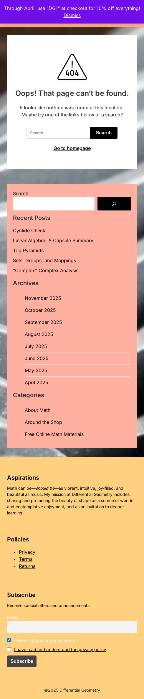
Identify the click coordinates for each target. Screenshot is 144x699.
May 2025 (36, 370)
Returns (27, 566)
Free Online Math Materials (54, 434)
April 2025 (36, 382)
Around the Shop (43, 422)
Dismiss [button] (72, 15)
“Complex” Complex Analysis (45, 270)
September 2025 (43, 322)
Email (12, 617)
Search (21, 193)
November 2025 (43, 298)
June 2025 (37, 358)
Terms (25, 559)
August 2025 (39, 334)
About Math (37, 410)
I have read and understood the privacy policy (60, 649)
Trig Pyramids (28, 250)
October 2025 (40, 310)
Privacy (27, 552)
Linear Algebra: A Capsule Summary (53, 240)
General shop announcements (41, 640)
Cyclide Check (29, 230)
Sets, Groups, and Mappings (44, 260)
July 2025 (36, 346)
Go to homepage (72, 148)
